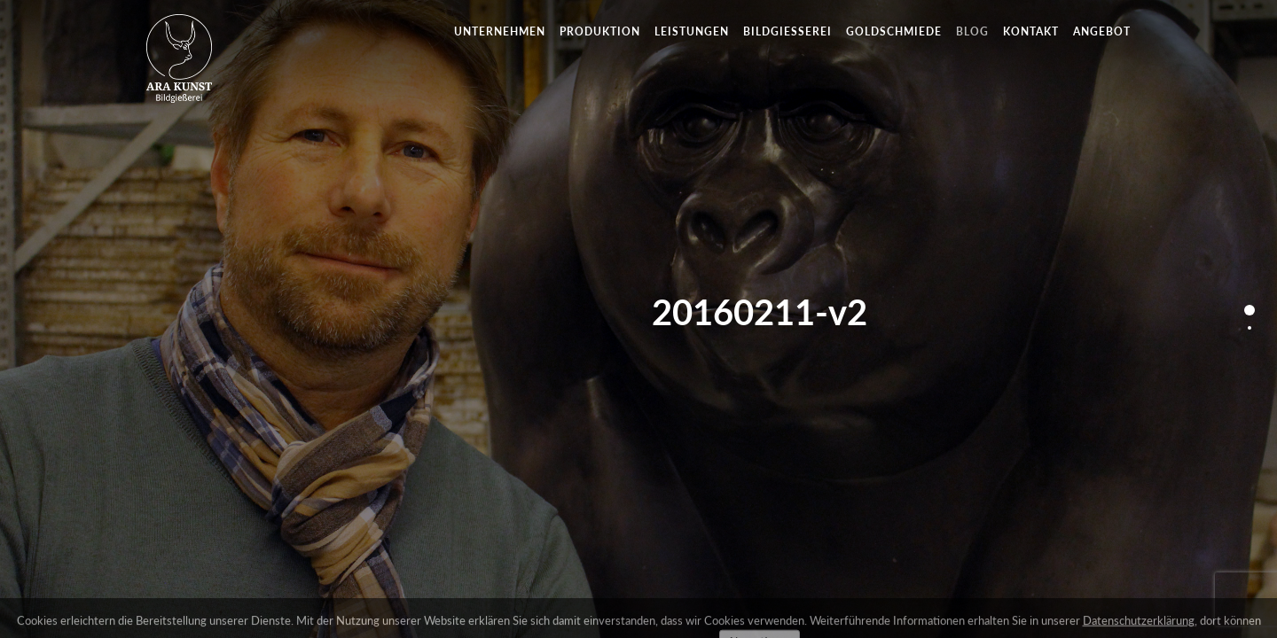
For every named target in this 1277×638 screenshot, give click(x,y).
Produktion (600, 31)
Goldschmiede (894, 31)
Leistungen (691, 31)
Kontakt (1031, 31)
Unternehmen (499, 31)
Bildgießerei (787, 31)
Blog (972, 31)
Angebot (1102, 31)
